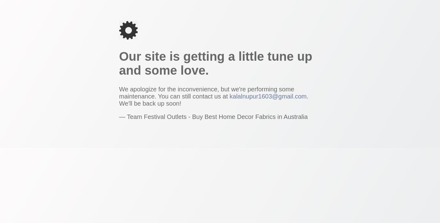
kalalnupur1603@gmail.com (267, 96)
